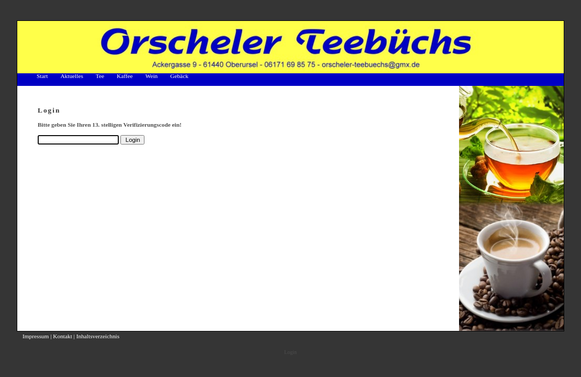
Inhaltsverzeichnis (97, 336)
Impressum (36, 336)
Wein (152, 76)
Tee (100, 76)
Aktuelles (71, 76)
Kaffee (125, 76)
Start (42, 76)
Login (290, 352)
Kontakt (62, 336)
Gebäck (179, 76)
